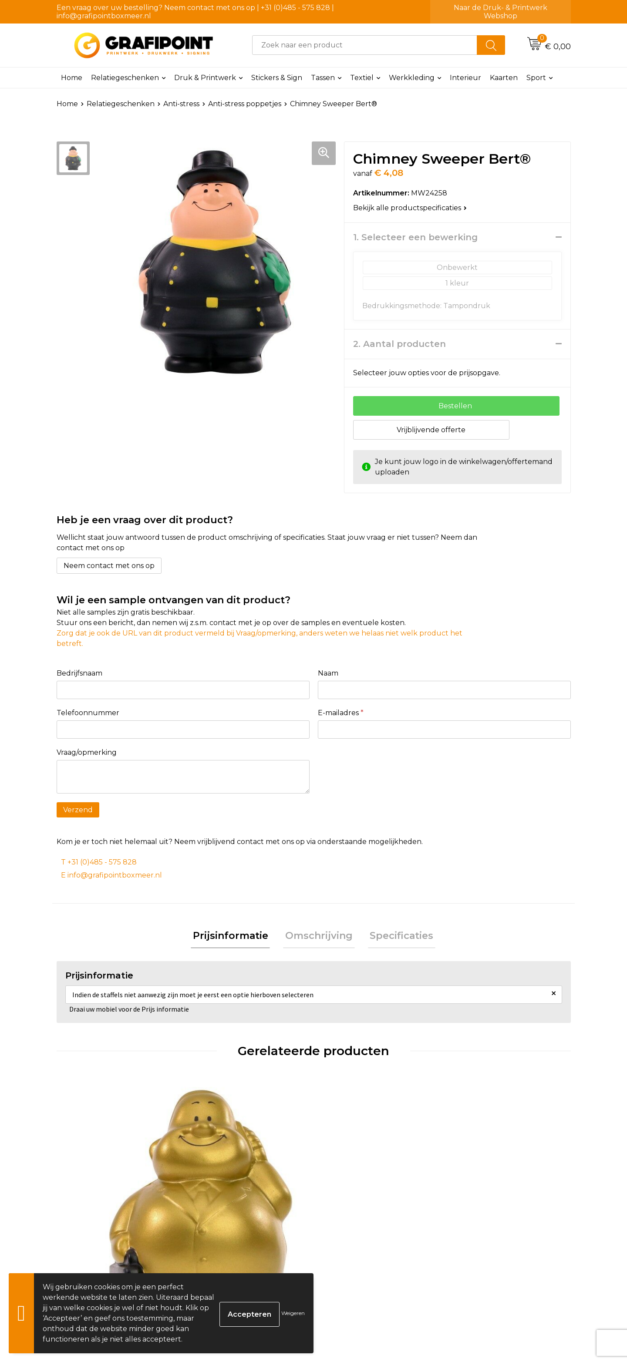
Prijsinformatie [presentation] (234, 937)
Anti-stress (181, 104)
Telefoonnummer (88, 713)
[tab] (234, 937)
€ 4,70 (348, 1222)
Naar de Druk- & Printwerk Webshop (500, 11)
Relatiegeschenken (125, 78)
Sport (536, 78)
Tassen (323, 78)
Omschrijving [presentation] (319, 937)
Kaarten (504, 78)
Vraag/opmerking (87, 752)
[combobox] (364, 45)
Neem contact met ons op (109, 566)
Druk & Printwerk (205, 78)
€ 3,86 (91, 1222)
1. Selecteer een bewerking (415, 237)
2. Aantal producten (399, 344)
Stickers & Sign (276, 78)
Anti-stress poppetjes (244, 104)
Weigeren (293, 1313)
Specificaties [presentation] (397, 937)
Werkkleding (412, 78)
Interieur (465, 78)
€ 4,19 (475, 1222)
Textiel (362, 78)
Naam (328, 673)
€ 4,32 (219, 1222)
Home (71, 78)
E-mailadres (341, 713)
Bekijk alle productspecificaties (410, 208)
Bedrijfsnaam (79, 673)
